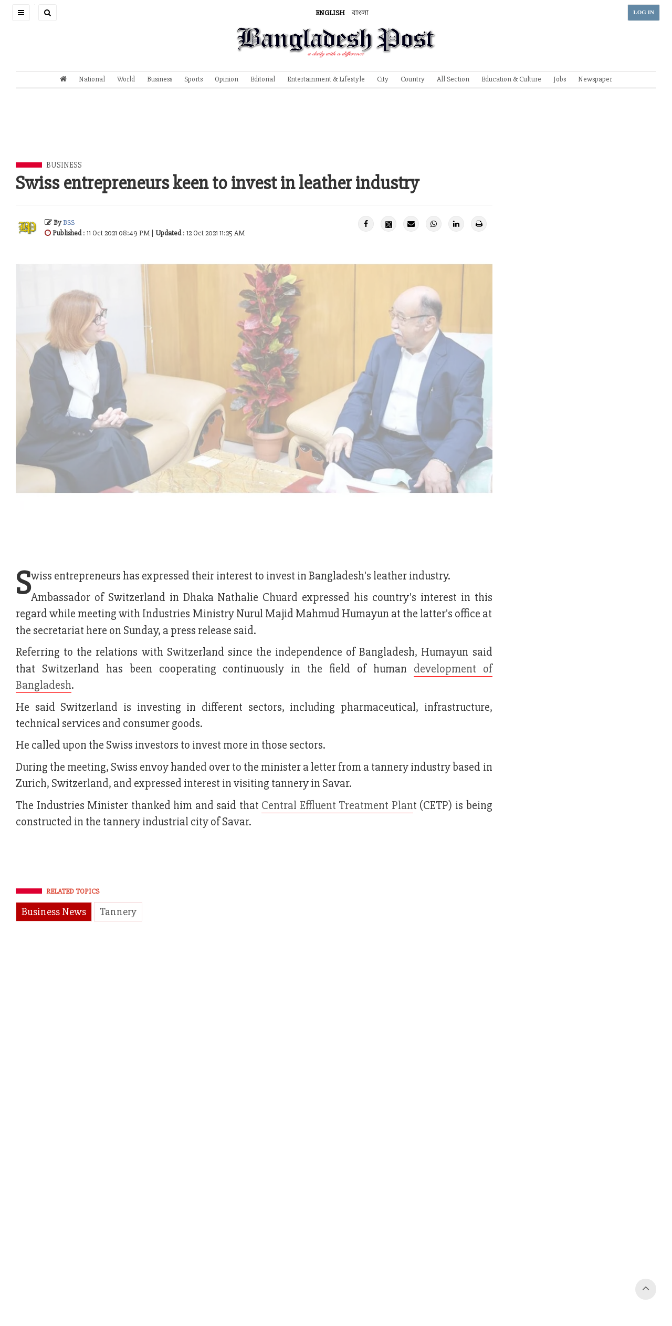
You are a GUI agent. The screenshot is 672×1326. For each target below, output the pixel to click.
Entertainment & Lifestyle (326, 79)
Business (159, 79)
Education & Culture (511, 79)
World (126, 79)
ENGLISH (330, 12)
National (92, 79)
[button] (21, 12)
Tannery (118, 911)
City (382, 79)
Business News (54, 911)
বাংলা (360, 12)
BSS (69, 222)
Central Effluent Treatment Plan (337, 806)
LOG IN (643, 12)
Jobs (559, 79)
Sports (193, 79)
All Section (453, 79)
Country (413, 79)
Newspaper (595, 79)
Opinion (226, 79)
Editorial (262, 79)
